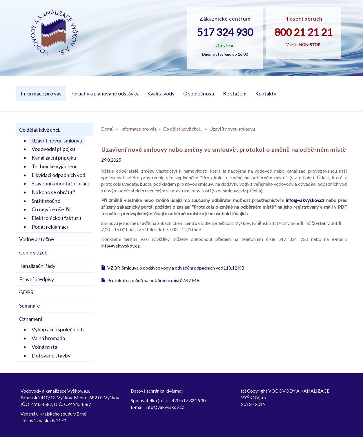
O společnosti (198, 93)
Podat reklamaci (50, 226)
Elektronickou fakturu (56, 218)
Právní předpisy (36, 279)
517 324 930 (225, 32)
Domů (107, 128)
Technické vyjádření (54, 166)
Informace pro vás (41, 93)
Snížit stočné (46, 201)
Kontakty (265, 93)
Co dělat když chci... (41, 130)
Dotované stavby (51, 355)
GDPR (26, 292)
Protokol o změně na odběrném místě (145, 280)
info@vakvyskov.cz (305, 200)
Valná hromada (48, 338)
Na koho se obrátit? (53, 192)
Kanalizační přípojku (54, 157)
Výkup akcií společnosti (58, 329)
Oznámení (30, 319)
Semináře (29, 305)
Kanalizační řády (37, 266)
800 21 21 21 (303, 32)
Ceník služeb (33, 252)
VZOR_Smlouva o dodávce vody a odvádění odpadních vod (165, 267)
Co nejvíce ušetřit (51, 209)
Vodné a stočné (36, 239)
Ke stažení (234, 93)
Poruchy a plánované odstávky (104, 93)
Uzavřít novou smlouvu (57, 140)
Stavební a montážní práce (61, 183)
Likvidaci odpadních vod (58, 175)
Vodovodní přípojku (53, 149)
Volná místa (44, 347)
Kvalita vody (161, 93)
